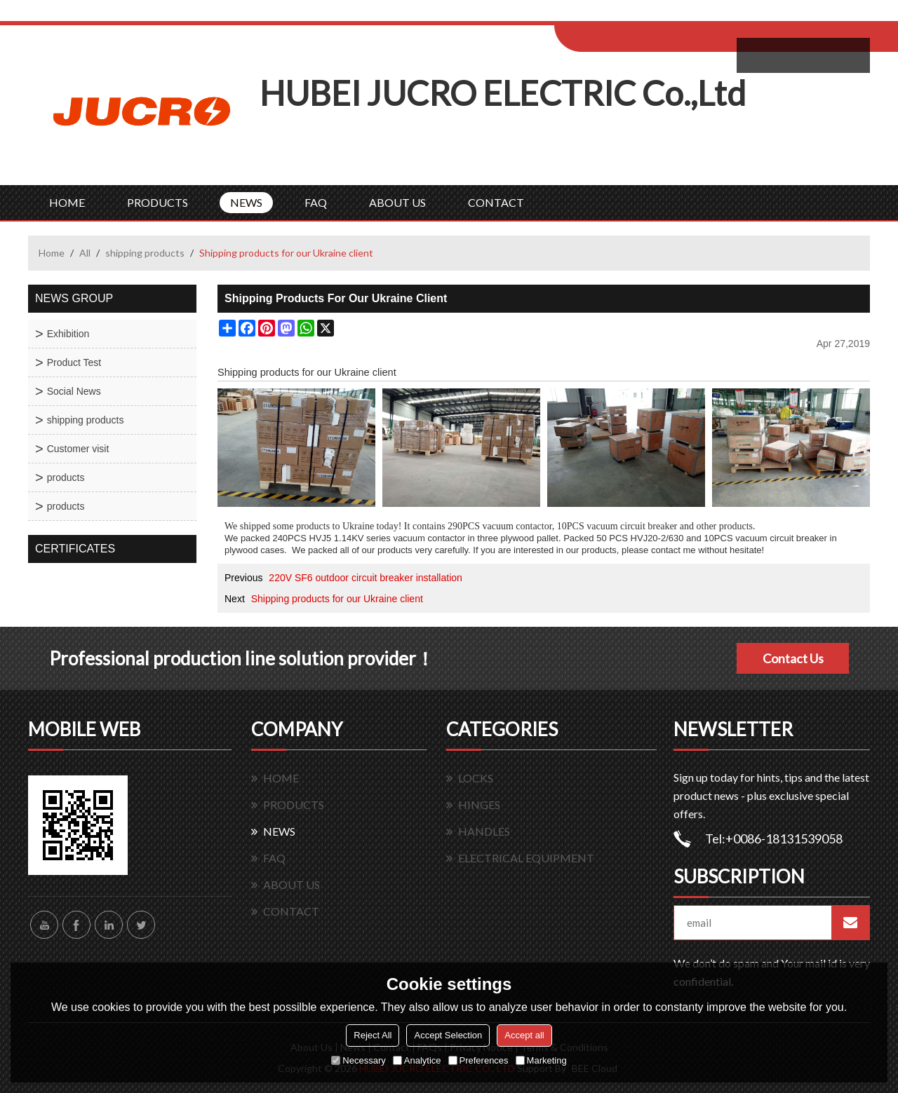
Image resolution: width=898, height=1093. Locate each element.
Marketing (541, 1060)
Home (52, 253)
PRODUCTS (157, 202)
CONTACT (496, 202)
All (85, 253)
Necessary (358, 1060)
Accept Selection (448, 1035)
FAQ (315, 202)
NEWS (246, 202)
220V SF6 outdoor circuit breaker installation (365, 577)
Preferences (478, 1060)
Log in (641, 15)
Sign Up (671, 15)
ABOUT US (397, 202)
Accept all (524, 1035)
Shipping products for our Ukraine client (337, 598)
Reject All (372, 1035)
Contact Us (793, 658)
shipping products (145, 253)
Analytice (417, 1060)
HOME (67, 202)
